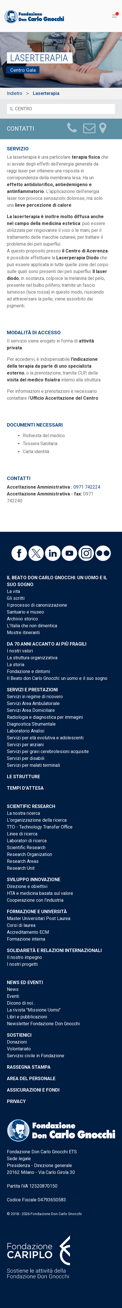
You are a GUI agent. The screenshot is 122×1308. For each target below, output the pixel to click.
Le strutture (23, 776)
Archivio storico (22, 619)
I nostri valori (20, 651)
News (13, 989)
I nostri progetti (22, 964)
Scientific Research (31, 806)
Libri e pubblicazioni (27, 1017)
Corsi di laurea (21, 925)
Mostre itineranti (23, 632)
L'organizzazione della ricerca (37, 820)
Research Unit (21, 868)
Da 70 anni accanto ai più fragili (46, 644)
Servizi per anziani (25, 744)
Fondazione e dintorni (28, 671)
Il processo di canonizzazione (37, 605)
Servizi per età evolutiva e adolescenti (45, 737)
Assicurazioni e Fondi (33, 1090)
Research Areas (23, 861)
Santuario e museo (25, 612)
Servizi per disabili (25, 758)
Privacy (16, 1101)
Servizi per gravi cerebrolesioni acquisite (48, 751)
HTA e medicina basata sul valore (40, 893)
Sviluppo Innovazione (33, 879)
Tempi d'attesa (25, 788)
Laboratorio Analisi (25, 731)
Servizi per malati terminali (33, 765)
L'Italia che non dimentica (32, 625)
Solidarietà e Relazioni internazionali (54, 950)
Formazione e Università (37, 911)
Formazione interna (26, 939)
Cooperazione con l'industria (35, 900)
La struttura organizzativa (32, 657)
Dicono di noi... (21, 1003)
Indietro (14, 93)
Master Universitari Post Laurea (38, 918)
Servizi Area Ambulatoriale (33, 703)
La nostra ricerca (23, 813)
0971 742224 (86, 487)
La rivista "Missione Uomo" (34, 1010)
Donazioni (17, 1042)
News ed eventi (25, 982)
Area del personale (31, 1078)
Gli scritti (16, 598)
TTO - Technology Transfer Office (40, 827)
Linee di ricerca (22, 834)
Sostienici (19, 1035)
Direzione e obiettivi (27, 886)
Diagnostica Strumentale (31, 724)
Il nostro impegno (24, 957)
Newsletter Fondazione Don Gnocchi (43, 1023)
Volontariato (19, 1049)
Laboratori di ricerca (27, 840)
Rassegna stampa (29, 1067)
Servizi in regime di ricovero (35, 696)
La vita (13, 591)
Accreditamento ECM (28, 932)
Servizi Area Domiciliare (31, 710)
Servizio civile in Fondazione (35, 1055)
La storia (15, 664)
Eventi (13, 996)
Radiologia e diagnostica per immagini (45, 717)
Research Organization (29, 854)
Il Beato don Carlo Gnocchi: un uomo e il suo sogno (57, 678)
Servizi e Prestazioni (32, 689)
